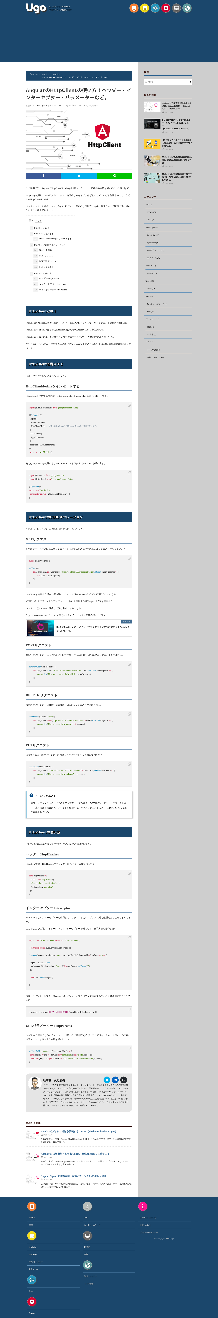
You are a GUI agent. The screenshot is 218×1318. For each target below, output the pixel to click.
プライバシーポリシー (149, 1233)
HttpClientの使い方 (41, 274)
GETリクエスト (43, 250)
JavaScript (149, 228)
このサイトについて (148, 1218)
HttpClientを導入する (42, 234)
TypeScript (151, 244)
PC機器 (150, 338)
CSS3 (149, 220)
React (147, 283)
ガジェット (150, 322)
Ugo (36, 7)
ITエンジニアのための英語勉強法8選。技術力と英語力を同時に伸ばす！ (177, 160)
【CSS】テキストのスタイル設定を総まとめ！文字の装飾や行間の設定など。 (177, 143)
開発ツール (152, 259)
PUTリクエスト (43, 267)
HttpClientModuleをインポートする (52, 239)
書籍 (149, 330)
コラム (148, 346)
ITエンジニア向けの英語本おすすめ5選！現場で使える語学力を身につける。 (177, 177)
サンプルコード (83, 105)
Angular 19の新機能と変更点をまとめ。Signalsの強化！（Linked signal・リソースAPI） (176, 106)
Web (147, 204)
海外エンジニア (154, 362)
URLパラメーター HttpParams (50, 290)
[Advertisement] (109, 39)
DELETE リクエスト (45, 261)
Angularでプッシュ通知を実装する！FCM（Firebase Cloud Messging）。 (80, 1131)
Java (147, 299)
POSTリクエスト (44, 256)
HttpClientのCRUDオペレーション (48, 245)
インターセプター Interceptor (49, 284)
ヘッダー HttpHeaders (46, 279)
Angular (70, 105)
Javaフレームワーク (156, 307)
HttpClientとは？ (40, 228)
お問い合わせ (145, 1225)
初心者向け (95, 105)
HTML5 (150, 212)
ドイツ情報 (152, 354)
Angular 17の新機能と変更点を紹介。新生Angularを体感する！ (75, 1154)
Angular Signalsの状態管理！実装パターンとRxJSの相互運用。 (75, 1176)
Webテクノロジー (155, 252)
